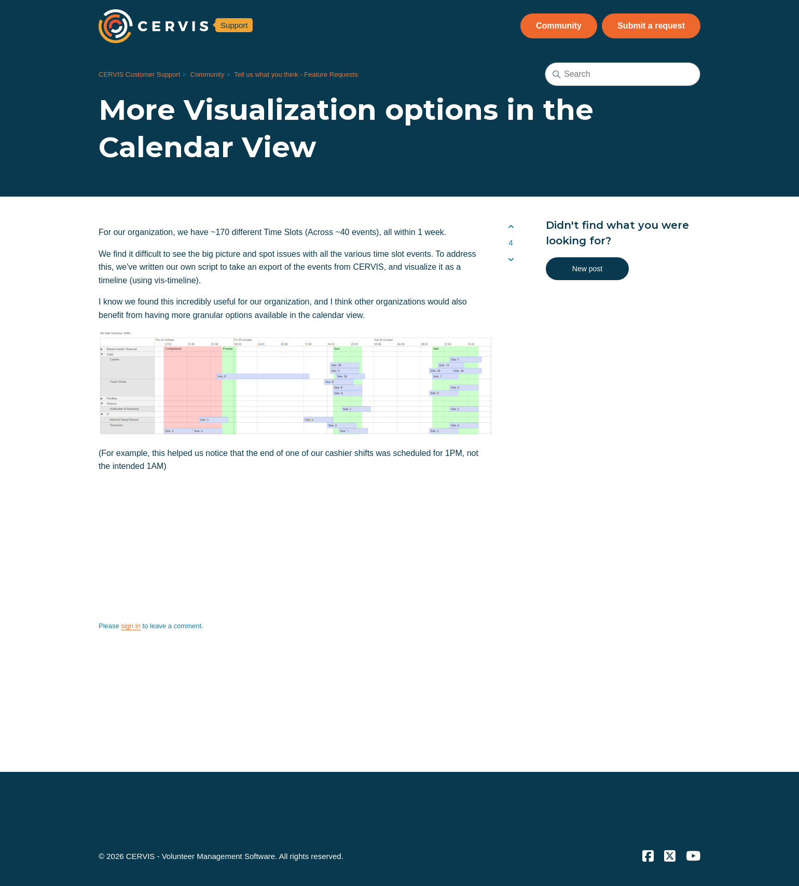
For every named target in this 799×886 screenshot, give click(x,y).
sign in (131, 626)
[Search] (622, 74)
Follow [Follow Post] (668, 128)
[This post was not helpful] (511, 260)
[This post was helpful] (511, 226)
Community (559, 25)
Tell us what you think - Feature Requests (295, 74)
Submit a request (651, 25)
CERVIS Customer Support (139, 74)
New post (587, 269)
